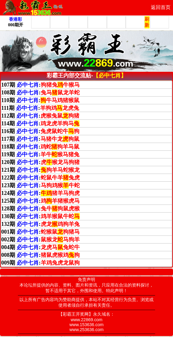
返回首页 (161, 7)
